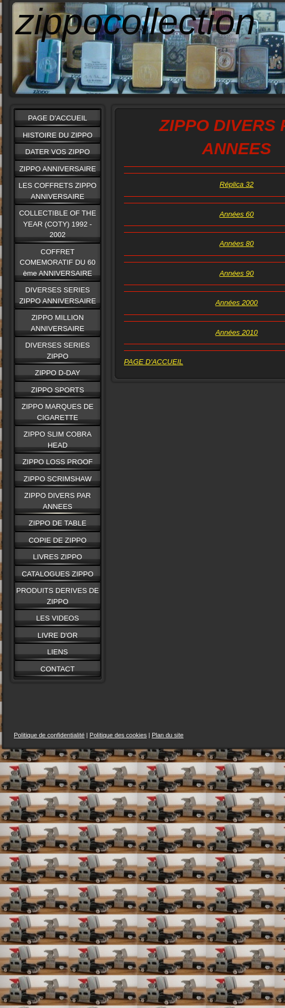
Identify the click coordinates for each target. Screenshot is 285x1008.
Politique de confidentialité (49, 735)
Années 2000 (236, 302)
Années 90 (236, 273)
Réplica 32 (236, 184)
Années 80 (236, 243)
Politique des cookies (118, 735)
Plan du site (167, 735)
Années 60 (236, 214)
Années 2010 (236, 332)
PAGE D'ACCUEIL (153, 362)
